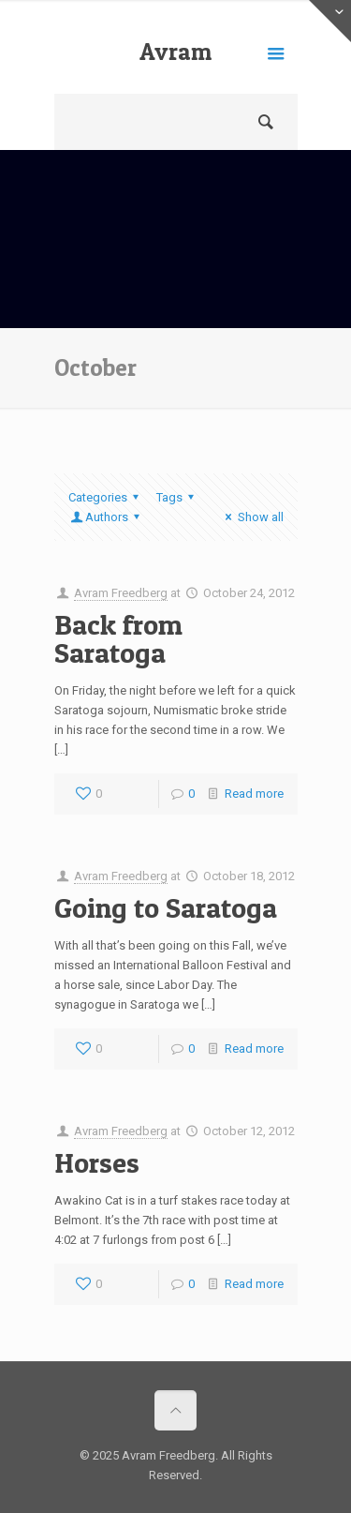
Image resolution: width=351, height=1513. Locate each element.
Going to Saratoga (165, 907)
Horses (96, 1162)
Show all (251, 517)
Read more (254, 793)
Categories (106, 497)
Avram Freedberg (176, 65)
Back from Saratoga (118, 638)
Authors (106, 517)
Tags (177, 497)
